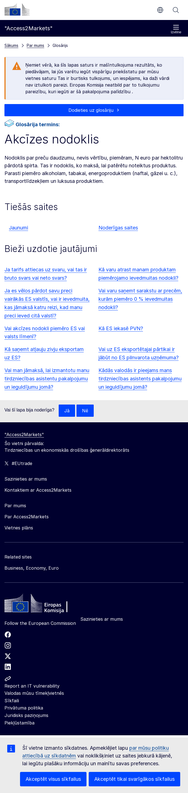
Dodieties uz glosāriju (90, 110)
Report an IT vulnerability (32, 686)
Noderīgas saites (118, 228)
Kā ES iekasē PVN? (120, 328)
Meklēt (175, 10)
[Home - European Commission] (44, 604)
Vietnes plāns (18, 528)
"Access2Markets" (24, 434)
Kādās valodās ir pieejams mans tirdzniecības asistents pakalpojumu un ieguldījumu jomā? (140, 378)
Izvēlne (176, 29)
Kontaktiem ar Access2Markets (37, 490)
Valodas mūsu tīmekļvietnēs (34, 693)
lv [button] (160, 10)
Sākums (11, 45)
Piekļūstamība (19, 723)
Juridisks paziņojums (26, 715)
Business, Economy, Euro (31, 568)
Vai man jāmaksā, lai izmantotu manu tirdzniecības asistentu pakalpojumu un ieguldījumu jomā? (46, 378)
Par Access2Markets (26, 516)
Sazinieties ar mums (101, 619)
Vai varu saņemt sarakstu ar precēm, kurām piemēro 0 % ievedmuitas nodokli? (140, 299)
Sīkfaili (11, 700)
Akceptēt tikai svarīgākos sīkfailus (134, 779)
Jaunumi (18, 228)
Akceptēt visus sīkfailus (53, 779)
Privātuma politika (23, 708)
